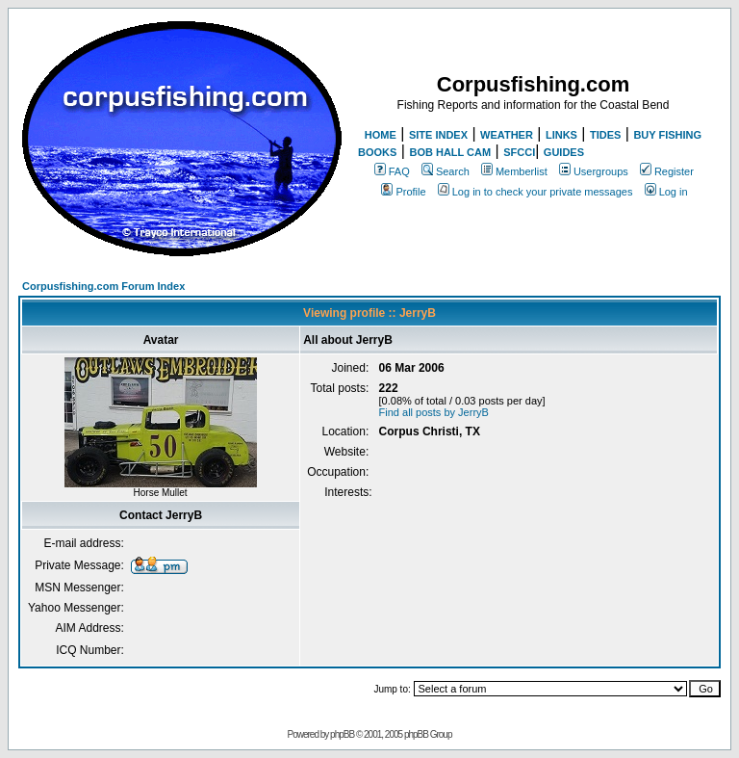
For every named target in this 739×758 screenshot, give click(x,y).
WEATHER (506, 135)
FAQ (392, 171)
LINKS (561, 135)
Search (445, 171)
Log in (666, 191)
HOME (380, 135)
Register (667, 171)
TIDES (605, 135)
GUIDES (564, 152)
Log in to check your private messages (535, 191)
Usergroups (593, 171)
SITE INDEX (438, 135)
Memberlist (514, 171)
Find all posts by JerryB (434, 412)
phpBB (342, 734)
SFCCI (519, 152)
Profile (403, 191)
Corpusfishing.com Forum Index (103, 286)
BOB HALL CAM (450, 152)
